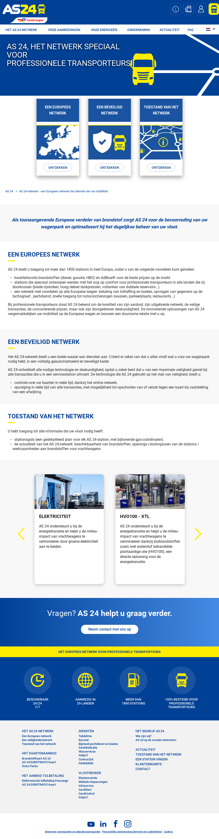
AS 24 (9, 190)
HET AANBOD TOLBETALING (43, 774)
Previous (24, 532)
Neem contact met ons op (109, 628)
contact (143, 767)
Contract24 (86, 758)
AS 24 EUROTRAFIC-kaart (39, 761)
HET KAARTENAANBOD (39, 752)
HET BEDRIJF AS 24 (150, 730)
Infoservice (86, 784)
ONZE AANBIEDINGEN (64, 30)
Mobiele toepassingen (93, 780)
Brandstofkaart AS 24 (36, 757)
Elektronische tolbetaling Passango (45, 779)
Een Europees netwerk (37, 734)
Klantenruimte (88, 776)
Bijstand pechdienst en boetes (98, 742)
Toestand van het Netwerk (159, 753)
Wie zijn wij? (143, 734)
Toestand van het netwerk (39, 742)
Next (195, 532)
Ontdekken (57, 167)
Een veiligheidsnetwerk (37, 738)
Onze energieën (104, 30)
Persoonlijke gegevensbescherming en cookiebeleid (132, 830)
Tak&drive (85, 734)
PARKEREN (86, 762)
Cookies (168, 830)
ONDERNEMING (138, 30)
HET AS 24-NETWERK (21, 30)
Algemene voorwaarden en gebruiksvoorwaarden (72, 830)
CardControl (86, 792)
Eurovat (84, 738)
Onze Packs (30, 764)
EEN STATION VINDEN (152, 758)
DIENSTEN (86, 730)
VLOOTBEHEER (90, 771)
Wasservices (87, 750)
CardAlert (85, 788)
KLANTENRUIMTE (149, 763)
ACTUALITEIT (170, 30)
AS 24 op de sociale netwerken (156, 738)
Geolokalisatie (88, 746)
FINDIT (83, 754)
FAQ (191, 30)
